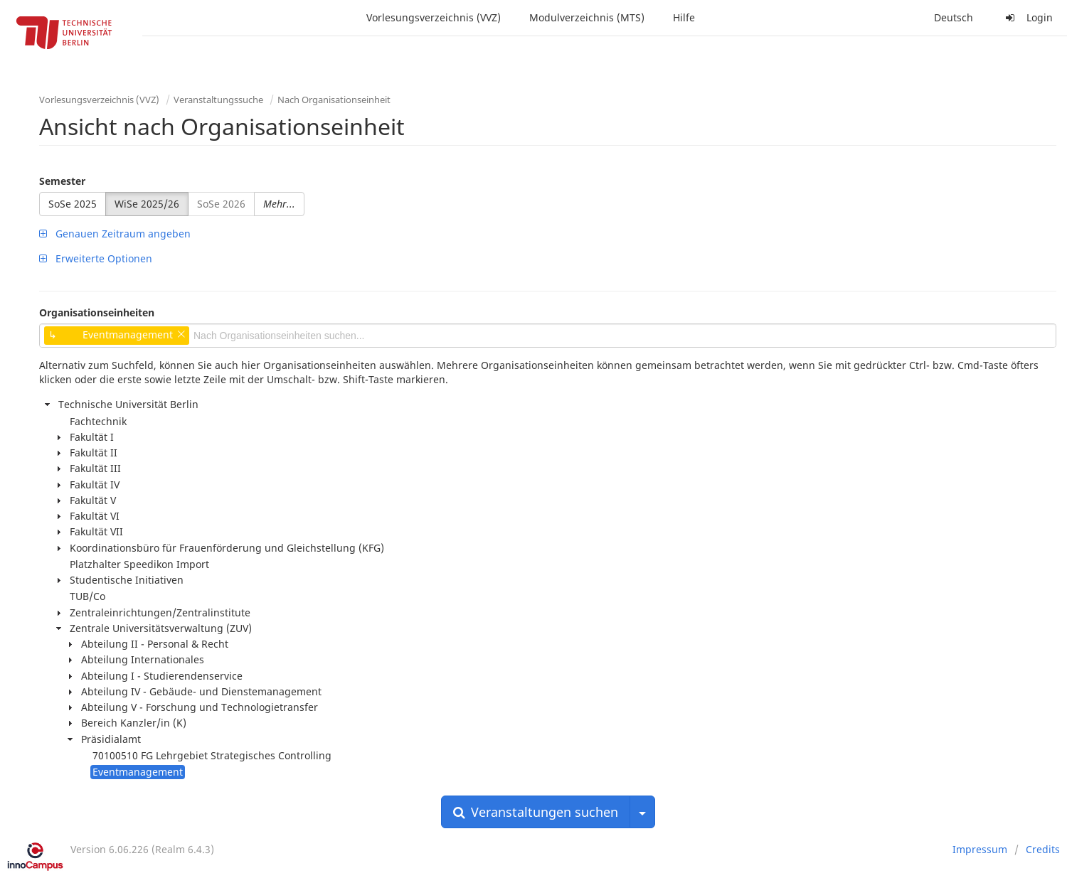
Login (1027, 17)
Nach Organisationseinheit (334, 99)
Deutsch (953, 17)
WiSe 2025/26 (147, 203)
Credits (1043, 849)
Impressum (979, 849)
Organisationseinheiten (96, 312)
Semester (62, 181)
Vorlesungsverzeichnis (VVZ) (433, 17)
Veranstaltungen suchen (535, 811)
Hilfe (684, 17)
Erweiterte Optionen (95, 258)
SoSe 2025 (72, 203)
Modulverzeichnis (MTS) (586, 17)
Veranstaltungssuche (218, 99)
